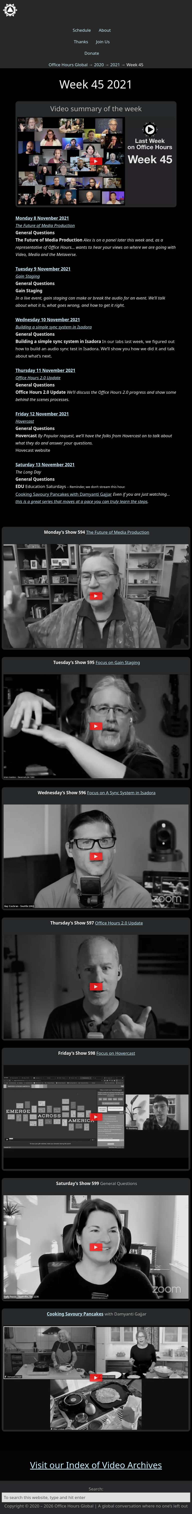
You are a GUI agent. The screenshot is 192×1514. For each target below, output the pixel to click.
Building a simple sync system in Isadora (54, 327)
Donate (91, 53)
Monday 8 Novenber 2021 (42, 218)
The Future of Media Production (45, 225)
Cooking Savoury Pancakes (75, 1314)
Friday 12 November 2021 (42, 414)
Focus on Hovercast (115, 1053)
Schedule (82, 30)
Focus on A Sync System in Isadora (121, 793)
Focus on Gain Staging (118, 662)
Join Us (103, 41)
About (105, 30)
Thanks (81, 41)
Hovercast (25, 421)
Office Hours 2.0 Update (38, 377)
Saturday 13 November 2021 (45, 465)
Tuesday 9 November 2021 (43, 269)
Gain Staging (28, 276)
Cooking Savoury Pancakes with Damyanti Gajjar (64, 494)
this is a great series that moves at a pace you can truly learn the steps (82, 501)
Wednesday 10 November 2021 (48, 319)
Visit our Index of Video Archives (96, 1465)
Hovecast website (33, 450)
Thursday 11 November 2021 (45, 370)
